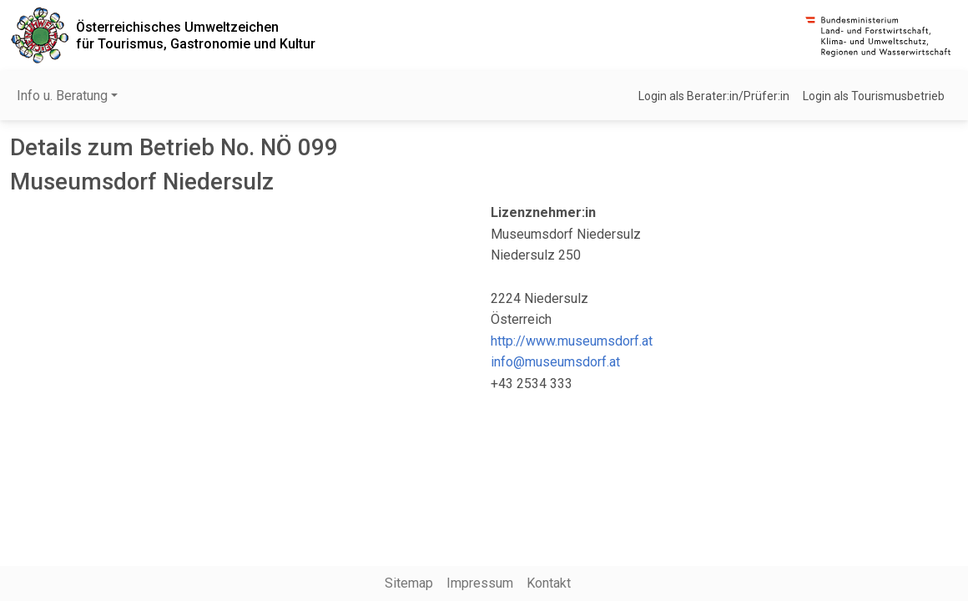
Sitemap (409, 583)
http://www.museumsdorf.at (572, 341)
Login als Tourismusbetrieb (874, 96)
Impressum (479, 583)
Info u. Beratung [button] (62, 96)
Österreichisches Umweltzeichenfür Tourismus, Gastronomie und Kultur (195, 35)
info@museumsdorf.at (555, 362)
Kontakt (549, 583)
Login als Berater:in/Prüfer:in (713, 96)
